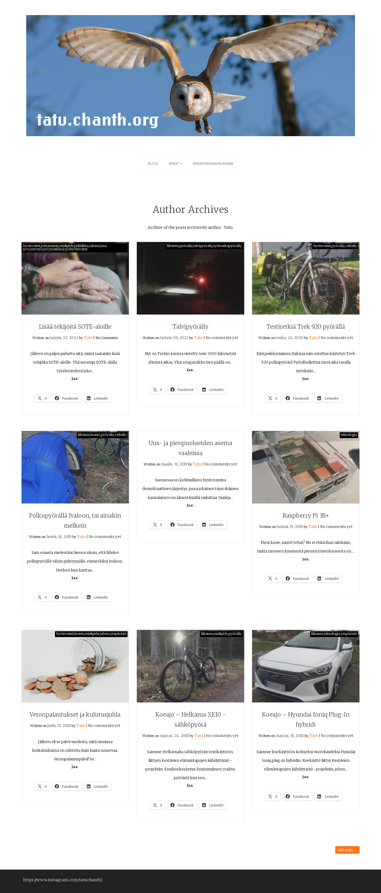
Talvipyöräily (190, 326)
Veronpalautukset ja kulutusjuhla (75, 714)
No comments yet (222, 337)
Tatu (88, 337)
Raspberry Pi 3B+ (305, 515)
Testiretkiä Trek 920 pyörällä (306, 326)
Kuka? (174, 163)
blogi (153, 163)
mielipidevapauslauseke (213, 163)
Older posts (347, 850)
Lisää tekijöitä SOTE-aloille (75, 326)
